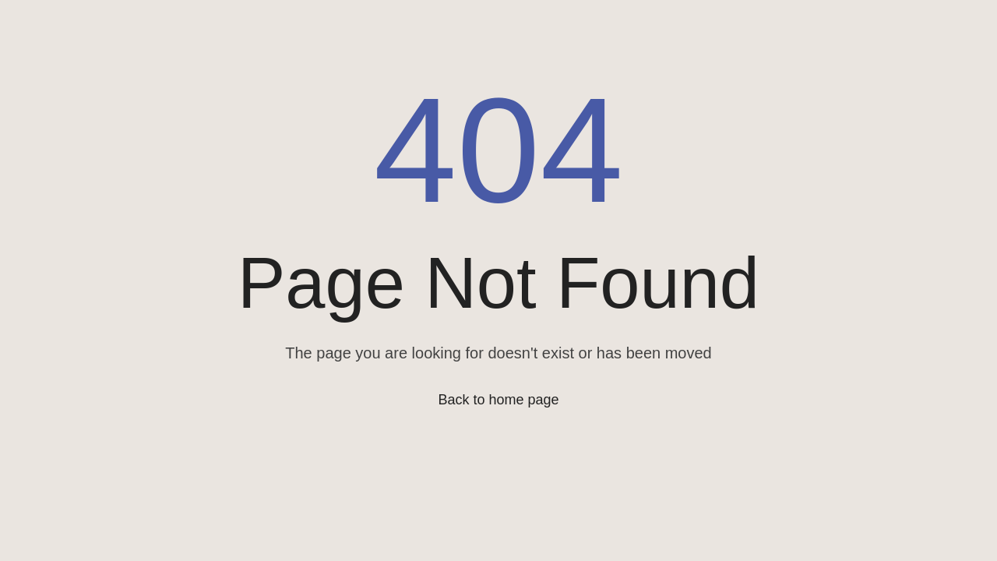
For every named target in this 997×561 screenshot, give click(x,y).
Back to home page (498, 400)
